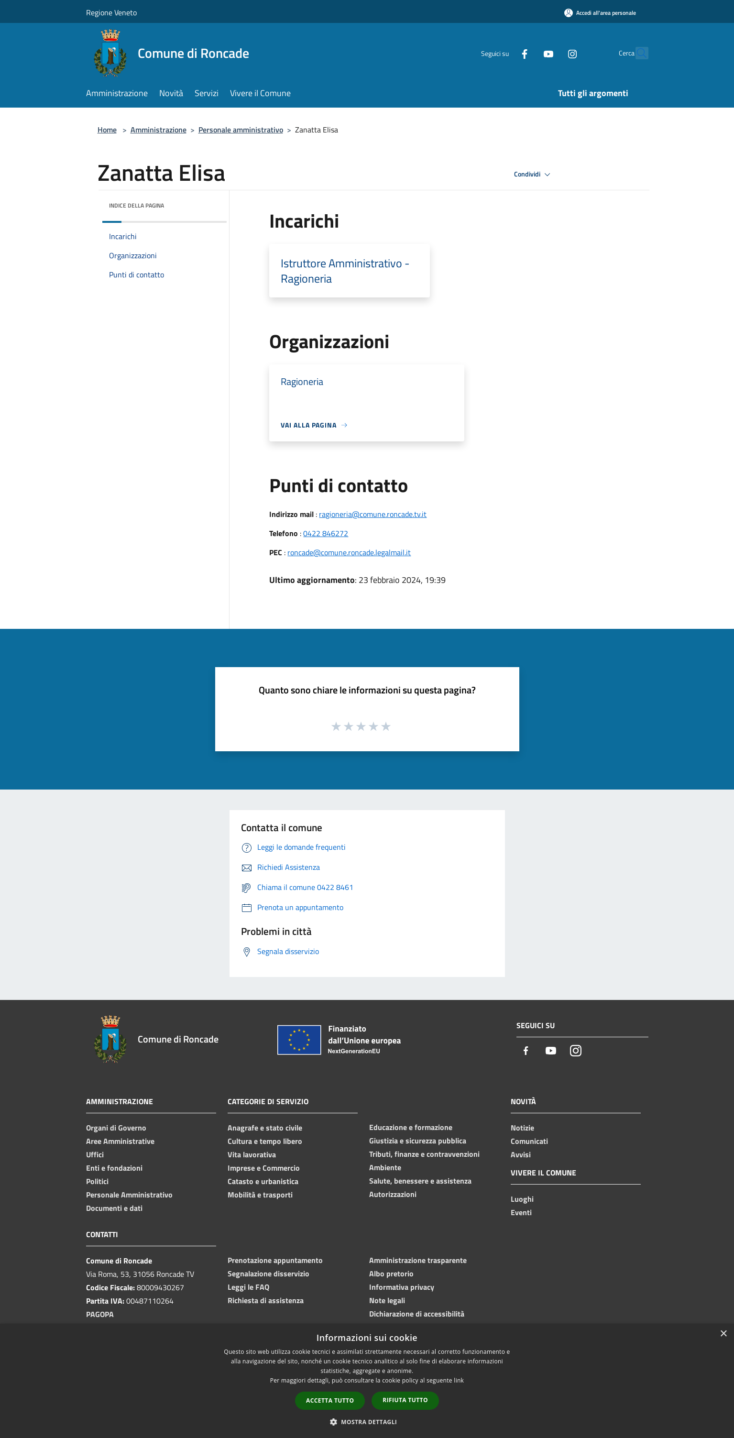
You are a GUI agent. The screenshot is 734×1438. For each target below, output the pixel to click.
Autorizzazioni (392, 1194)
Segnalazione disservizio (268, 1273)
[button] (367, 1422)
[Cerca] (636, 53)
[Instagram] (551, 52)
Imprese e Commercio (264, 1168)
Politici (97, 1181)
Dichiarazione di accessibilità (416, 1313)
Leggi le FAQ (248, 1287)
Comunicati (529, 1141)
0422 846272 (325, 533)
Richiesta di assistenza (266, 1300)
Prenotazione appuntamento (275, 1260)
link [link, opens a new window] (459, 1380)
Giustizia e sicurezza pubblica (417, 1140)
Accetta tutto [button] (330, 1400)
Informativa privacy (401, 1287)
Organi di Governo (116, 1127)
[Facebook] (504, 52)
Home (107, 129)
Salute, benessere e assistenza (420, 1180)
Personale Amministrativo (129, 1194)
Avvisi (521, 1154)
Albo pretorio (391, 1273)
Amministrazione (158, 129)
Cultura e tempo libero (265, 1141)
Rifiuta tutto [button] (405, 1400)
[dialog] (367, 1381)
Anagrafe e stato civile (265, 1127)
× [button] (723, 1334)
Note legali (387, 1300)
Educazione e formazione (410, 1127)
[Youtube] (527, 52)
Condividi (533, 174)
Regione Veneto (111, 12)
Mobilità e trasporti (260, 1194)
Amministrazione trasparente (418, 1260)
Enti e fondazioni (114, 1168)
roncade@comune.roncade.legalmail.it (349, 552)
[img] (206, 203)
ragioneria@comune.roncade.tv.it (373, 514)
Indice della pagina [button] (136, 205)
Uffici (95, 1154)
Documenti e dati (114, 1208)
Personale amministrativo (240, 129)
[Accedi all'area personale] (600, 12)
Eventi (521, 1212)
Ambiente (385, 1167)
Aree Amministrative (120, 1141)
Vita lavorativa (252, 1154)
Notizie (522, 1127)
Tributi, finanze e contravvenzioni (424, 1154)
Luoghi (522, 1199)
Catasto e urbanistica (263, 1181)
